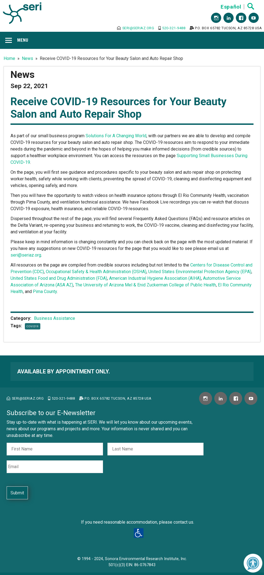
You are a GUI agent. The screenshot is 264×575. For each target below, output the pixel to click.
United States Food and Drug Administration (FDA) (58, 278)
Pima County (45, 291)
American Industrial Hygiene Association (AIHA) (155, 278)
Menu (22, 40)
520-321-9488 (172, 28)
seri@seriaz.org (135, 28)
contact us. (183, 522)
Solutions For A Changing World (116, 135)
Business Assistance (54, 318)
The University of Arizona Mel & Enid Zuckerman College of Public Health (145, 285)
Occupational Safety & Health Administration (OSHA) (96, 271)
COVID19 (33, 326)
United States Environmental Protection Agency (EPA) (199, 271)
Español (231, 7)
